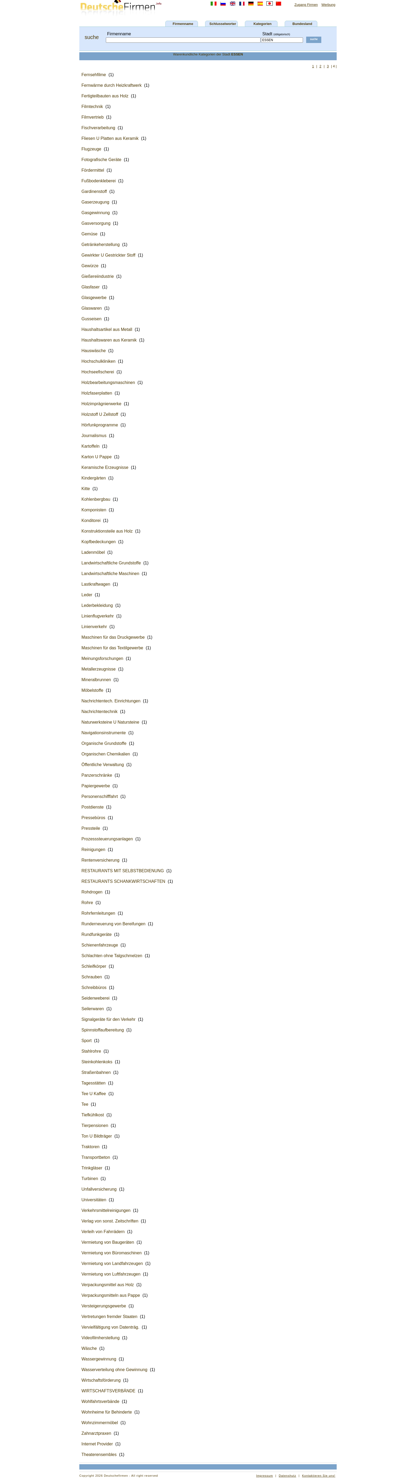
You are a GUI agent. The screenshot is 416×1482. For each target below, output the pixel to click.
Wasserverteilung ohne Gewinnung (114, 1369)
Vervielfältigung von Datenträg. (110, 1327)
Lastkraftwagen (95, 584)
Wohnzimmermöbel (99, 1422)
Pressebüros (93, 817)
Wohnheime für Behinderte (106, 1412)
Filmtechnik (92, 106)
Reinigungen (93, 849)
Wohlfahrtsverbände (100, 1401)
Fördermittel (92, 170)
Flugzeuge (91, 149)
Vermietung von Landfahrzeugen (112, 1263)
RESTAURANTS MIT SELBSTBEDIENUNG (122, 871)
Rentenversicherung (100, 860)
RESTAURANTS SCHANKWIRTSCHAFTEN (123, 881)
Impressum (264, 1475)
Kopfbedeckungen (98, 541)
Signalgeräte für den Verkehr (108, 1019)
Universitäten (93, 1200)
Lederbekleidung (97, 605)
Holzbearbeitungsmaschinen (108, 382)
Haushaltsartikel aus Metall (106, 329)
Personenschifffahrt (99, 796)
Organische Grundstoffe (104, 743)
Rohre (87, 902)
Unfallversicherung (99, 1189)
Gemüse (89, 234)
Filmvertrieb (92, 117)
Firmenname (183, 24)
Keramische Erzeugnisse (104, 467)
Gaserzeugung (95, 202)
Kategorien (263, 24)
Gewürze (89, 265)
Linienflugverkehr (97, 616)
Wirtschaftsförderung (101, 1380)
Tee (84, 1104)
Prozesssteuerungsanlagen (107, 839)
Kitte (85, 488)
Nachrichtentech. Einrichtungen (110, 701)
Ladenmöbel (93, 552)
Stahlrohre (91, 1051)
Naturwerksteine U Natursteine (110, 722)
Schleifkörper (93, 966)
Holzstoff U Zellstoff (99, 414)
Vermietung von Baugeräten (107, 1242)
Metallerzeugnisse (98, 669)
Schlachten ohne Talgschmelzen (111, 955)
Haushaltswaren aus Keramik (109, 340)
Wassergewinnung (98, 1359)
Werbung (328, 5)
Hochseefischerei (97, 372)
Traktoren (90, 1146)
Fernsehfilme (93, 74)
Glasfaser (90, 287)
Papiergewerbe (95, 786)
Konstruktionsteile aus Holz (107, 531)
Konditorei (91, 520)
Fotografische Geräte (101, 159)
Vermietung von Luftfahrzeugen (110, 1274)
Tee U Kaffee (93, 1093)
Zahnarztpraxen (96, 1433)
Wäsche (89, 1348)
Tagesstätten (93, 1083)
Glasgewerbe (93, 297)
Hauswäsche (93, 350)
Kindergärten (93, 478)
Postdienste (92, 807)
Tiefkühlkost (92, 1115)
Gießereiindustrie (97, 276)
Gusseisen (91, 319)
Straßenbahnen (96, 1072)
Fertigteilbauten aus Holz (104, 96)
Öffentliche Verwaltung (102, 764)
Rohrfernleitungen (98, 913)
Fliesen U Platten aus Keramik (109, 138)
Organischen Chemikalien (105, 754)
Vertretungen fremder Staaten (109, 1316)
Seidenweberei (95, 998)
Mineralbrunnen (96, 679)
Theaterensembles (99, 1454)
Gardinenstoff (94, 191)
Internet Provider (97, 1444)
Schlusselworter (222, 24)
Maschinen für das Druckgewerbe (113, 637)
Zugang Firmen (306, 5)
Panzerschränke (96, 775)
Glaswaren (91, 308)
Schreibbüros (93, 987)
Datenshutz (287, 1475)
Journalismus (93, 435)
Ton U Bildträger (96, 1136)
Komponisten (93, 510)
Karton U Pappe (96, 457)
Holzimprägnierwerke (101, 403)
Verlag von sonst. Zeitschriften (109, 1221)
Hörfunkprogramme (99, 425)
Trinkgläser (91, 1168)
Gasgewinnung (95, 212)
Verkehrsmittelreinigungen (106, 1210)
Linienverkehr (94, 626)
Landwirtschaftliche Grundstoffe (111, 563)
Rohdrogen (91, 892)
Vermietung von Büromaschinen (111, 1253)
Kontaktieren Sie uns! (318, 1475)
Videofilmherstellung (100, 1338)
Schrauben (91, 977)
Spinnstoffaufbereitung (102, 1030)
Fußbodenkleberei (98, 181)
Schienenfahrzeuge (99, 945)
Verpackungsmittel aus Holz (107, 1284)
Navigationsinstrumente (103, 733)
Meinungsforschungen (102, 658)
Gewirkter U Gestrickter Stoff (108, 255)
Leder (86, 595)
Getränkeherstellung (100, 244)
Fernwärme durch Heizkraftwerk (111, 85)
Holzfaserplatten (96, 393)
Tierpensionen (94, 1125)
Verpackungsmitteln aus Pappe (110, 1295)
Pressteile (90, 828)
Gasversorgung (95, 223)
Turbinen (89, 1178)
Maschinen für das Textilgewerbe (112, 648)
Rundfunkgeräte (96, 934)
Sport (86, 1040)
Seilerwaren (92, 1008)
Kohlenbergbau (95, 499)
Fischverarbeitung (98, 128)
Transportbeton (95, 1157)
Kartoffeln (90, 446)
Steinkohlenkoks (96, 1062)
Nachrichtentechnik (99, 711)
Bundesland (302, 24)
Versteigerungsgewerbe (103, 1306)
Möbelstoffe (92, 690)
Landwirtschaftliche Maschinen (110, 573)
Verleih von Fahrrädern (103, 1231)
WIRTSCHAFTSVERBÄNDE (108, 1391)
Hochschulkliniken (98, 361)
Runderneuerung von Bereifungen (113, 924)
